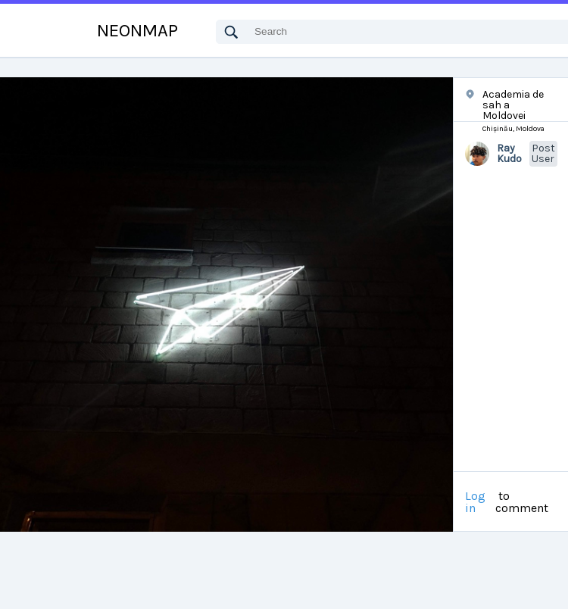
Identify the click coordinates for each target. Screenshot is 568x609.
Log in (475, 502)
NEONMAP (137, 30)
